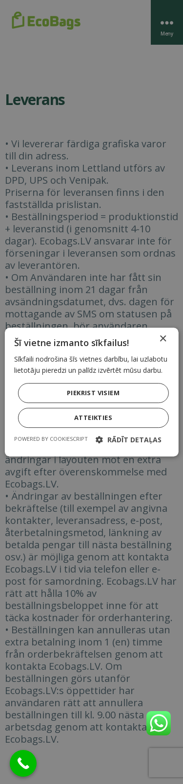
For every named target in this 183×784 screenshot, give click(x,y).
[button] (129, 439)
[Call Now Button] (23, 763)
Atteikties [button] (93, 417)
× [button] (162, 339)
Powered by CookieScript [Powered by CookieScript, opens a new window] (51, 438)
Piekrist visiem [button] (93, 392)
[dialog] (91, 392)
